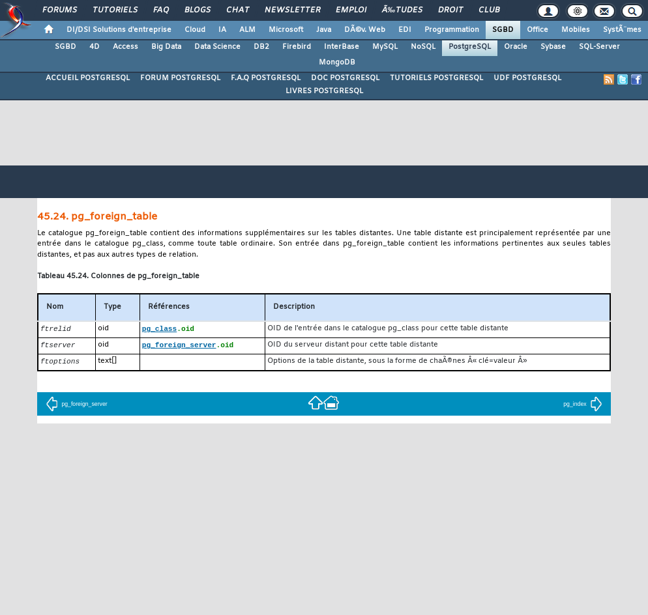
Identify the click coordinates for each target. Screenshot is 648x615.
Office (537, 30)
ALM (247, 30)
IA (222, 30)
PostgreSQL (470, 46)
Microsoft (286, 30)
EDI (404, 30)
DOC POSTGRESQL (345, 78)
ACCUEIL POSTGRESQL (88, 78)
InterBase (341, 46)
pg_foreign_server (76, 406)
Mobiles (575, 30)
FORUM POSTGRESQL (180, 78)
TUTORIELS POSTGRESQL (436, 78)
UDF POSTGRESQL (527, 78)
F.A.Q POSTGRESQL (266, 78)
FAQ (161, 10)
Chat (237, 10)
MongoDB (337, 62)
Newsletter (292, 10)
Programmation (451, 30)
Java (323, 30)
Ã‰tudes (402, 10)
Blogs (197, 10)
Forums (59, 10)
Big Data (166, 46)
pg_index (582, 406)
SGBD (503, 30)
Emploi (351, 10)
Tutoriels (115, 10)
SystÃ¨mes (622, 30)
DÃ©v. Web (364, 30)
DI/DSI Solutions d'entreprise (118, 30)
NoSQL (423, 46)
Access (125, 46)
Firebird (296, 46)
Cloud (194, 30)
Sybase (553, 46)
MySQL (385, 46)
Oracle (515, 46)
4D (94, 46)
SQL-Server (599, 46)
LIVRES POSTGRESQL (324, 91)
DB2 (261, 46)
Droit (450, 10)
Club (489, 10)
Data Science (217, 46)
